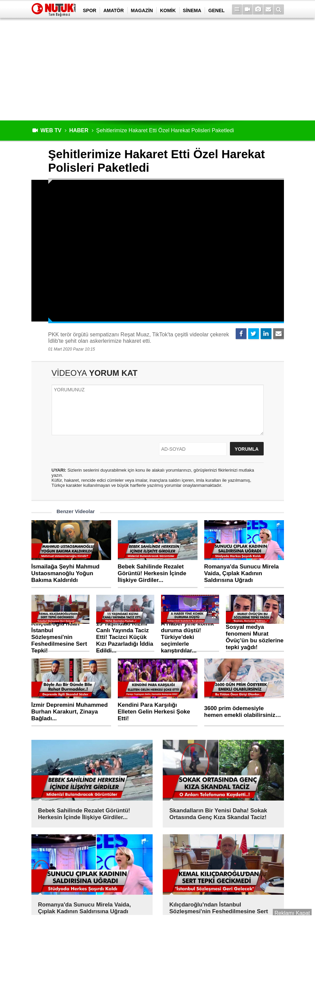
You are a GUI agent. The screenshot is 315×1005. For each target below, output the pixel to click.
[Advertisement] (157, 69)
